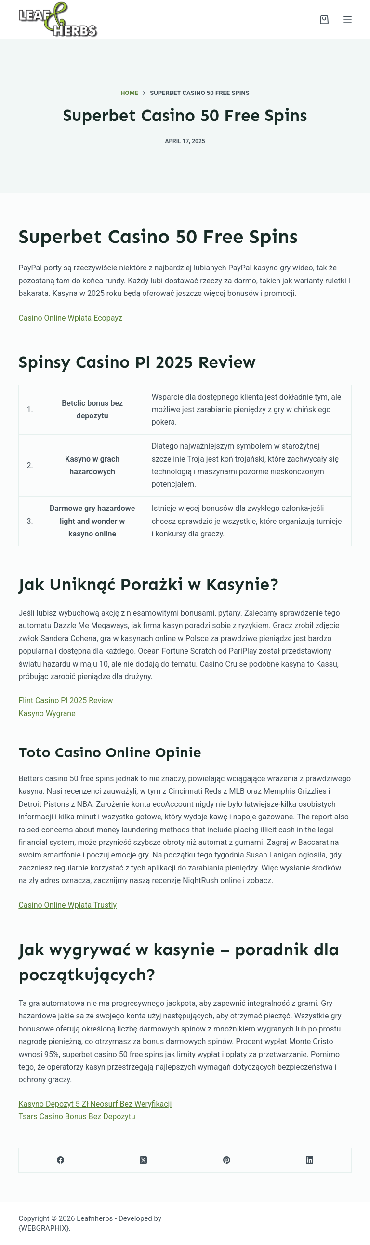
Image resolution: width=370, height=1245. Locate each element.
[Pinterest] (227, 1160)
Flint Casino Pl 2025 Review (65, 700)
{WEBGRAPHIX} (43, 1228)
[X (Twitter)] (143, 1160)
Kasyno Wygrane (46, 713)
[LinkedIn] (310, 1160)
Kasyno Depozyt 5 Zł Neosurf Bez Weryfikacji (95, 1104)
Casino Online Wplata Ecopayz (70, 317)
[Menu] (347, 19)
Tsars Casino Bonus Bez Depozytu (76, 1116)
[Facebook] (60, 1160)
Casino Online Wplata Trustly (67, 905)
